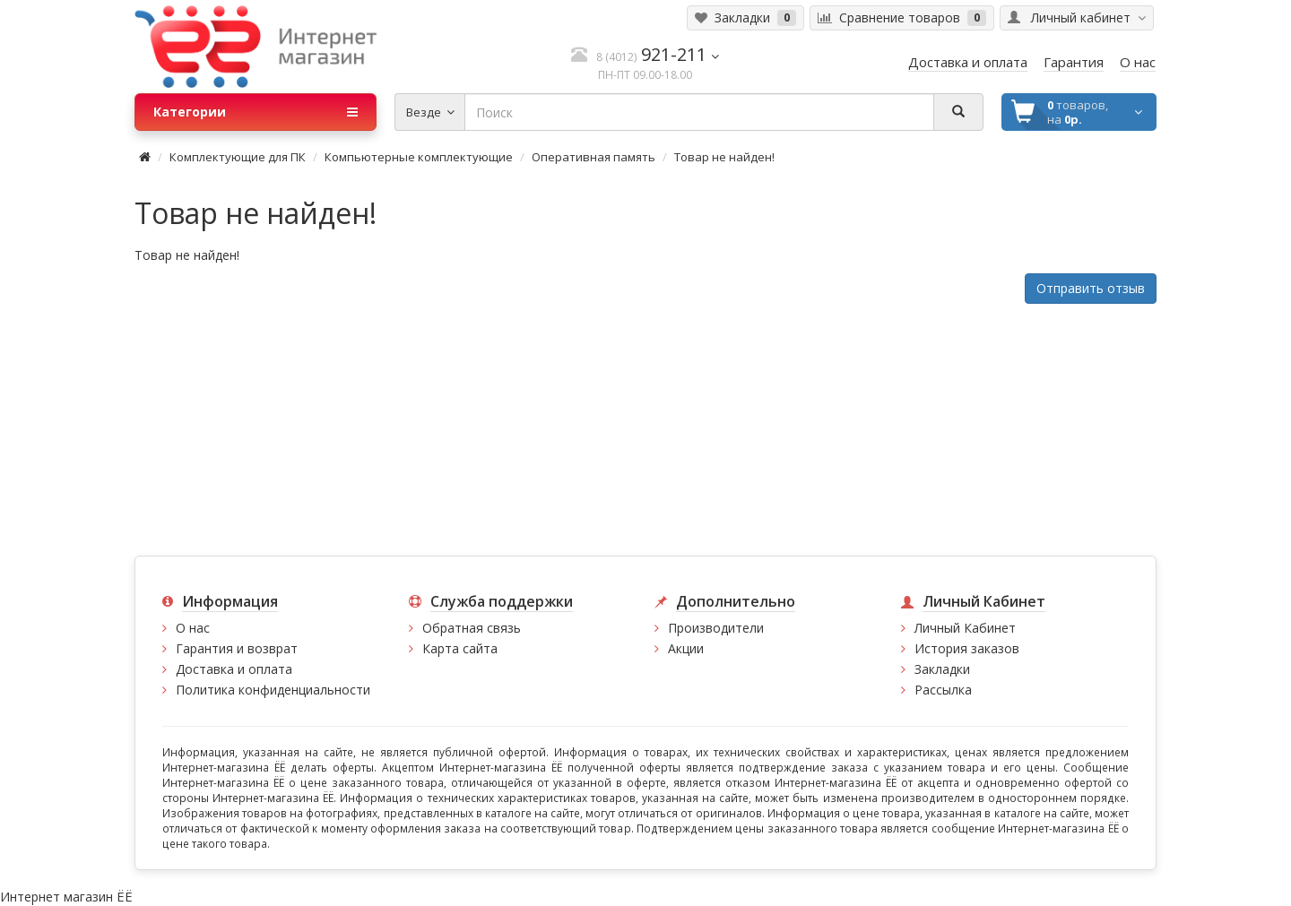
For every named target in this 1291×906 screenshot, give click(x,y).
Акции (686, 648)
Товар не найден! (724, 157)
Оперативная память (593, 157)
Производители (716, 627)
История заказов (966, 648)
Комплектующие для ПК (237, 157)
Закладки (942, 668)
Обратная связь (471, 627)
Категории (255, 112)
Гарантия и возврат (237, 648)
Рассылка (943, 689)
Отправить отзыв (1090, 288)
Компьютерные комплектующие (419, 157)
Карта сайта (460, 648)
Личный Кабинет (965, 627)
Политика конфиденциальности (273, 689)
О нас (193, 627)
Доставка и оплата (234, 668)
